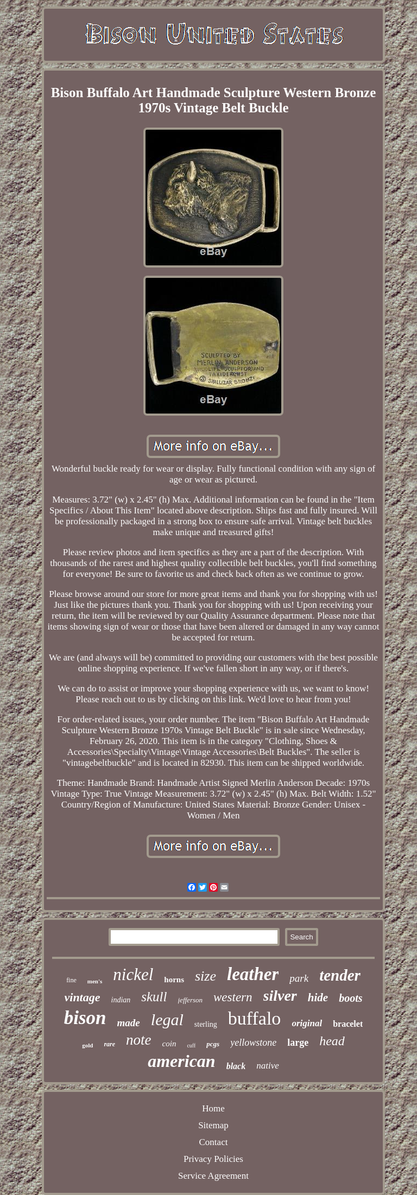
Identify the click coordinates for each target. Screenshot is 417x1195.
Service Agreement (213, 1176)
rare (109, 1044)
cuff (191, 1045)
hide (318, 997)
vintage (82, 997)
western (232, 997)
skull (154, 996)
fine (71, 980)
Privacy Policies (213, 1159)
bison (85, 1017)
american (181, 1061)
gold (87, 1045)
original (307, 1023)
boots (350, 998)
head (332, 1041)
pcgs (212, 1044)
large (297, 1042)
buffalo (254, 1018)
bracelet (348, 1023)
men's (95, 981)
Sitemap (213, 1125)
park (298, 978)
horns (174, 979)
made (128, 1022)
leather (253, 974)
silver (280, 995)
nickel (133, 974)
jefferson (190, 1000)
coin (169, 1043)
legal (167, 1019)
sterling (205, 1024)
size (205, 976)
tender (340, 975)
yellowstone (253, 1042)
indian (121, 1000)
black (236, 1066)
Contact (213, 1142)
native (267, 1065)
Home (213, 1108)
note (138, 1040)
